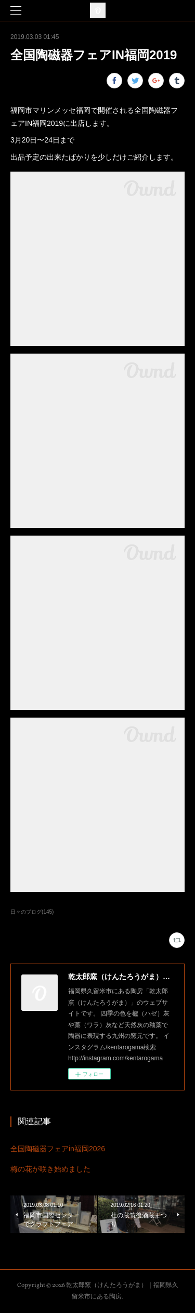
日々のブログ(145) (32, 912)
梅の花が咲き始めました (50, 1169)
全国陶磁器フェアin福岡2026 (57, 1149)
